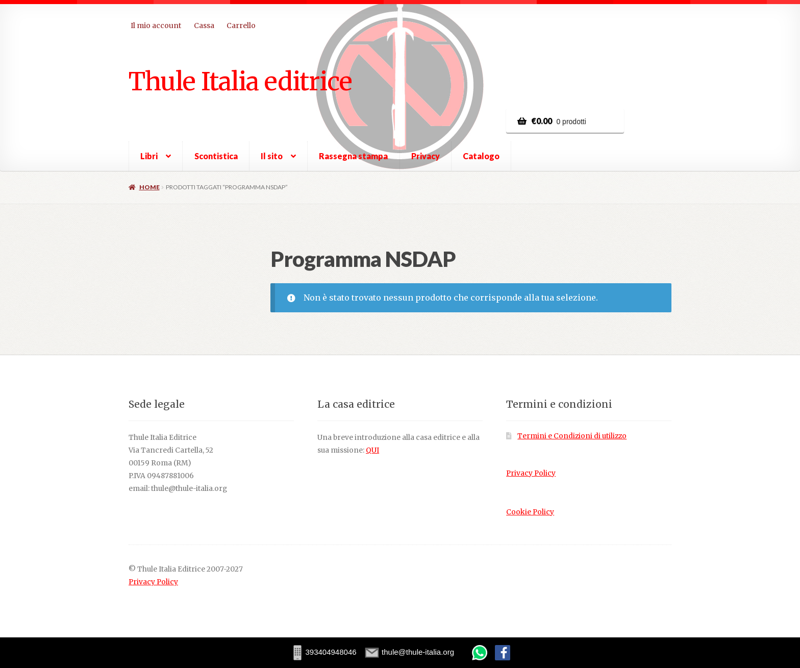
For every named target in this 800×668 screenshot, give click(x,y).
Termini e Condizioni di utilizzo (572, 436)
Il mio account (156, 25)
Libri (149, 156)
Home (149, 187)
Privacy (425, 156)
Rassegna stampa (353, 156)
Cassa (204, 25)
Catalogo (481, 156)
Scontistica (216, 156)
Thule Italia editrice (240, 81)
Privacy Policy (531, 473)
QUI (372, 450)
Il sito (272, 156)
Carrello (241, 25)
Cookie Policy (530, 512)
